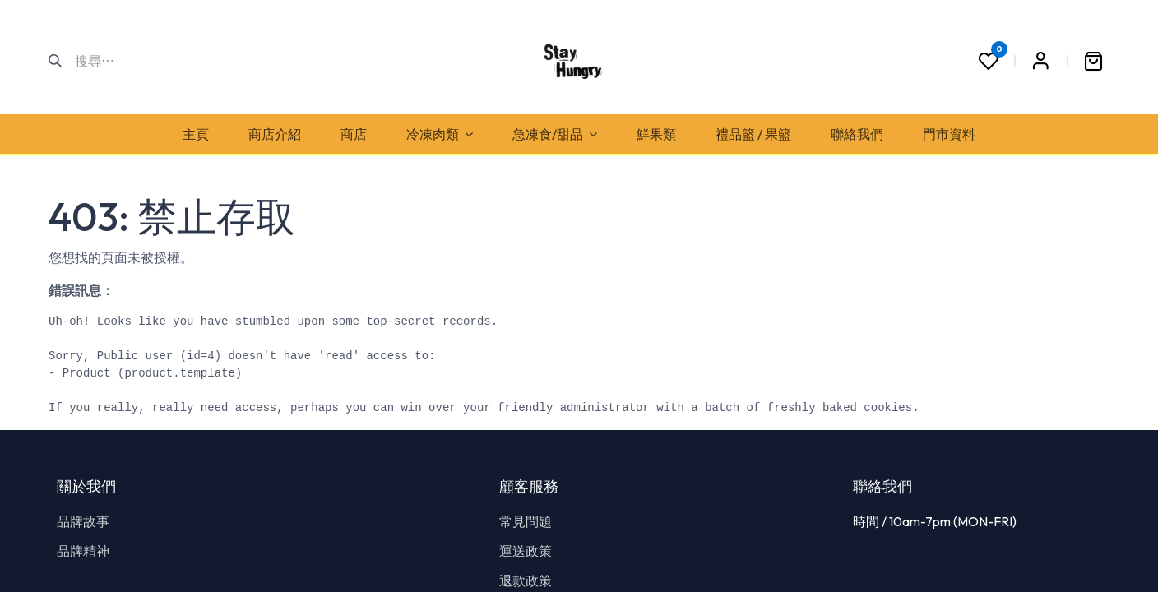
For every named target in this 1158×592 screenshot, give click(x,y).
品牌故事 (83, 521)
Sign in (1040, 60)
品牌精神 (83, 551)
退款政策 (525, 580)
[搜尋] (62, 60)
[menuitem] (196, 134)
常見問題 (525, 521)
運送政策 (525, 551)
